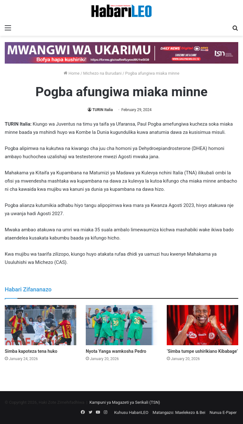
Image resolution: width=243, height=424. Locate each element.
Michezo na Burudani (102, 73)
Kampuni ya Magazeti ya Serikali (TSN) (125, 402)
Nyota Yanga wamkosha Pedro (116, 351)
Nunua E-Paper (223, 412)
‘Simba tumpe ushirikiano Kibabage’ (202, 351)
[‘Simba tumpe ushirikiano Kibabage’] (202, 325)
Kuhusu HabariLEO (131, 412)
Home (71, 73)
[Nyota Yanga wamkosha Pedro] (121, 325)
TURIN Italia (102, 110)
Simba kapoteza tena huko (31, 351)
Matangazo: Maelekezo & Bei (179, 412)
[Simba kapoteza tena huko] (40, 325)
